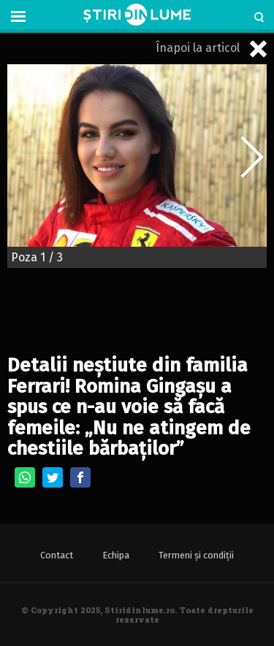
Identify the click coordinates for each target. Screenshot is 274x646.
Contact (56, 555)
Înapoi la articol (211, 48)
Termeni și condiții (196, 555)
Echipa (115, 555)
